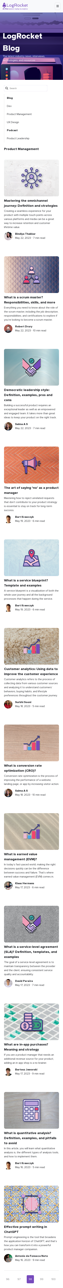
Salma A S (21, 424)
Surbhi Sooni (23, 702)
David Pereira (24, 981)
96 (7, 1279)
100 (53, 1279)
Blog (10, 98)
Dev (9, 106)
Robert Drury (23, 326)
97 (19, 1279)
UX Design (13, 122)
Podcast (12, 130)
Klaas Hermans (24, 883)
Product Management (19, 114)
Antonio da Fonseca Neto (31, 1256)
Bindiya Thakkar (25, 234)
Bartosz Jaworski (26, 1069)
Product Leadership (18, 138)
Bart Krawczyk (24, 517)
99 (41, 1279)
